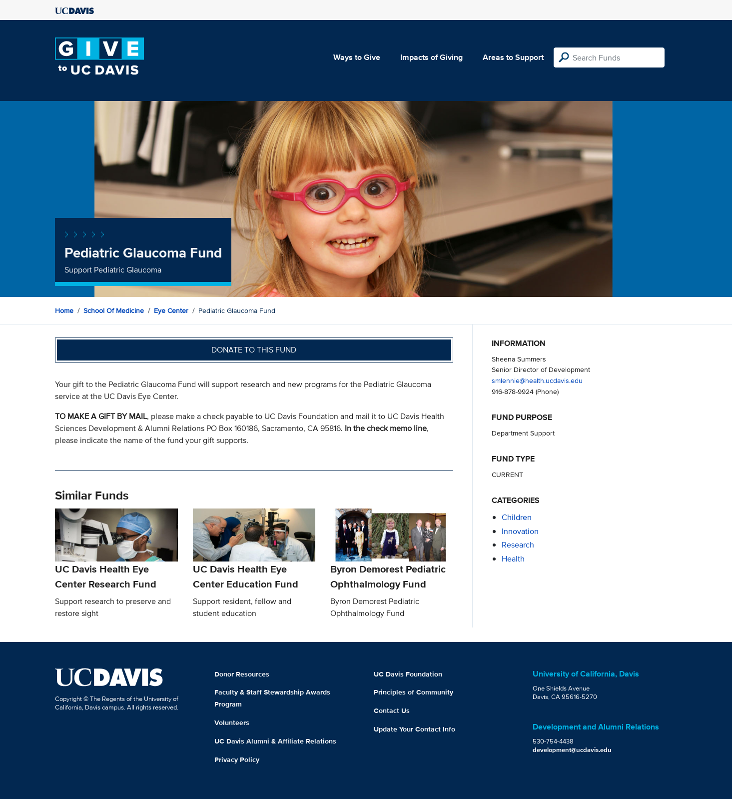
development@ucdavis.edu (572, 749)
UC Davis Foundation (408, 674)
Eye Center (171, 311)
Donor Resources (241, 674)
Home (64, 311)
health (513, 558)
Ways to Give (356, 57)
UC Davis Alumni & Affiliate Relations (275, 741)
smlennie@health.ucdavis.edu (537, 380)
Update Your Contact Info (414, 729)
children (517, 517)
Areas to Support (513, 57)
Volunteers (231, 723)
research (518, 544)
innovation (520, 531)
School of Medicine (113, 311)
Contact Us (392, 711)
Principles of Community (413, 692)
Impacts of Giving (431, 57)
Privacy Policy (236, 759)
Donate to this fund (253, 350)
